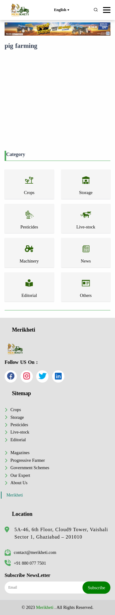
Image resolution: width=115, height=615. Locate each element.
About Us (19, 482)
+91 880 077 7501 (25, 563)
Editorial (18, 439)
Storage (17, 417)
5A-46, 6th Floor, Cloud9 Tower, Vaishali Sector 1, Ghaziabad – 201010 (61, 533)
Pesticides (19, 424)
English (61, 10)
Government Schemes (29, 467)
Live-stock (19, 432)
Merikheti (14, 495)
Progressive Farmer (27, 460)
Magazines (19, 452)
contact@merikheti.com (30, 552)
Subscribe (96, 587)
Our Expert (20, 475)
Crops (15, 409)
